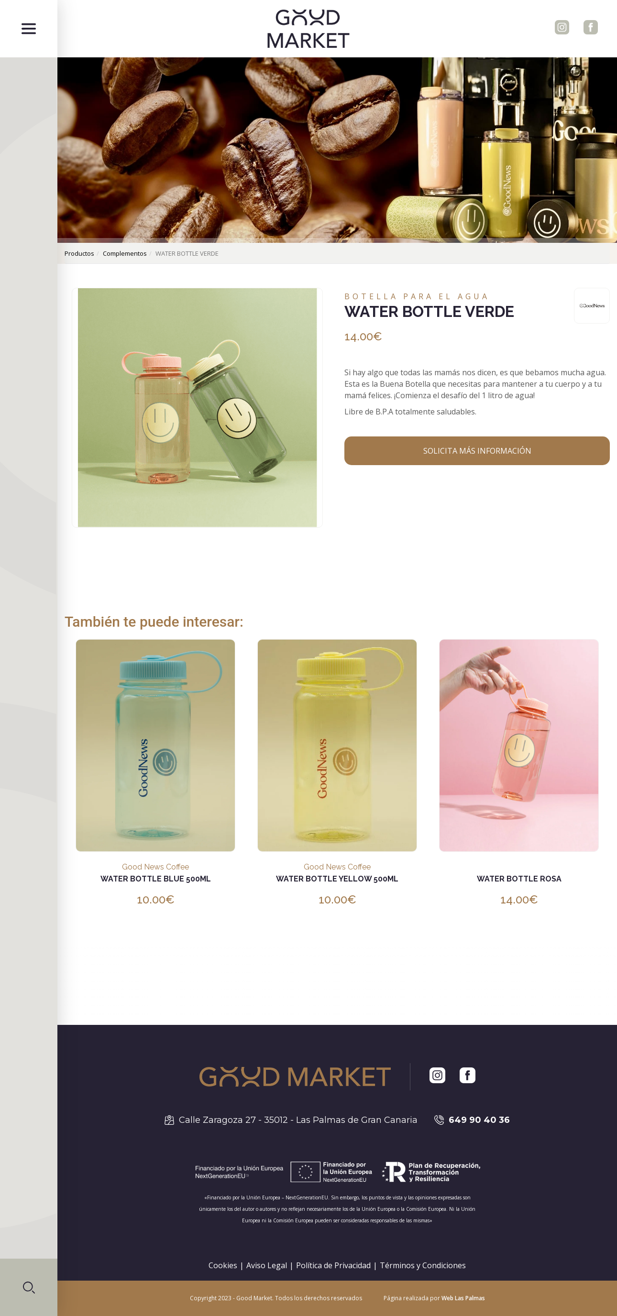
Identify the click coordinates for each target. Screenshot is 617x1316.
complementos (125, 253)
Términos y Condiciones (423, 1265)
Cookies (223, 1265)
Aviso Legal (266, 1265)
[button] (28, 1287)
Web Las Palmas (463, 1298)
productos (79, 253)
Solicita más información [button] (477, 451)
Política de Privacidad (333, 1265)
